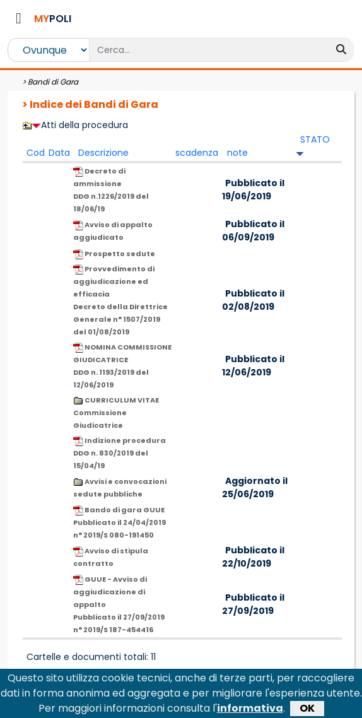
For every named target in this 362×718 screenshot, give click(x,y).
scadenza (196, 152)
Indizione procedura (119, 453)
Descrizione (103, 152)
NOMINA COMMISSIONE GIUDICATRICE (122, 366)
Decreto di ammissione (111, 190)
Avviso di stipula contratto (110, 557)
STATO (315, 139)
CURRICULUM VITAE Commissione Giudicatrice (116, 412)
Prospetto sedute (114, 254)
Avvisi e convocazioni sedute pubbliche (119, 487)
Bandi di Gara (53, 81)
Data (59, 152)
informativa (250, 710)
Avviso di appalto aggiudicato (113, 231)
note (237, 152)
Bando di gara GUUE (119, 522)
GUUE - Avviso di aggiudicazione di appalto (119, 604)
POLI (52, 18)
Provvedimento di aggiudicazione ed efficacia (120, 300)
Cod (35, 152)
